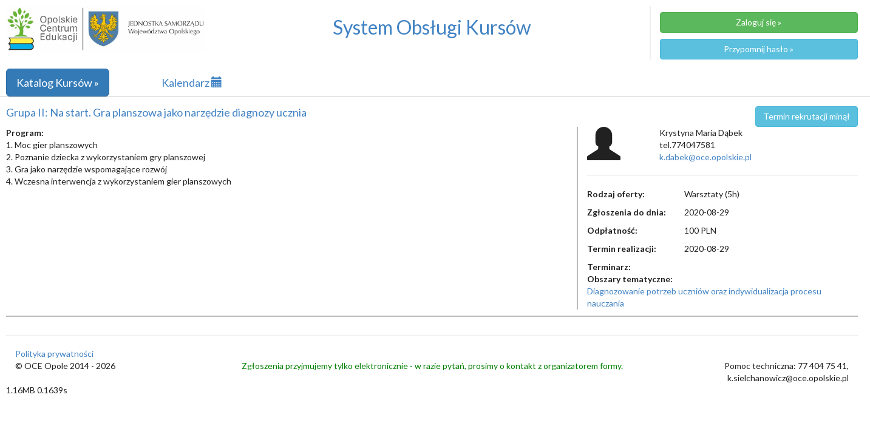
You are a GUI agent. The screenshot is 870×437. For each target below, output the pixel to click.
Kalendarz (191, 82)
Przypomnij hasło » (759, 49)
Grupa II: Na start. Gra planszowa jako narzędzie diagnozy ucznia (156, 112)
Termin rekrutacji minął (806, 116)
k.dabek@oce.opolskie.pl (705, 157)
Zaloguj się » (758, 22)
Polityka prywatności (54, 353)
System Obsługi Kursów (432, 27)
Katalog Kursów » (57, 82)
